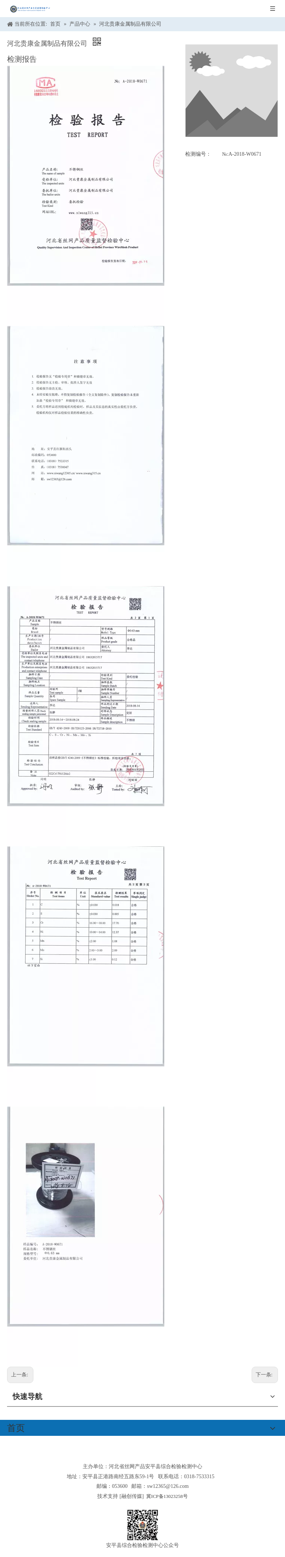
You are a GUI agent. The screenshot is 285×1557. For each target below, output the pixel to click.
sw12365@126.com (168, 1486)
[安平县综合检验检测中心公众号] (142, 1525)
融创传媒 (131, 1496)
